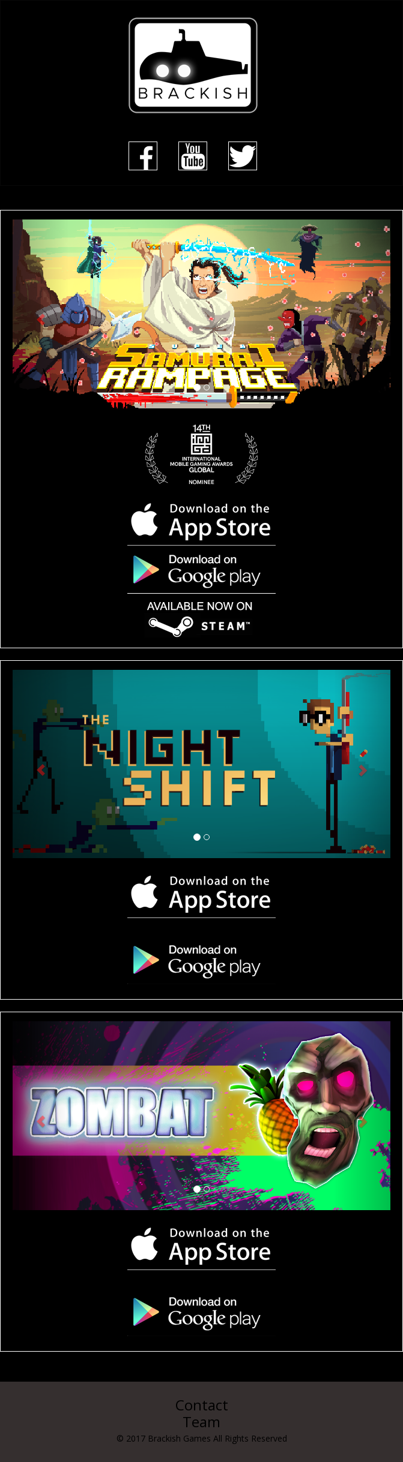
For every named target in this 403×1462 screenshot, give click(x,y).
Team (201, 1421)
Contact (201, 1405)
